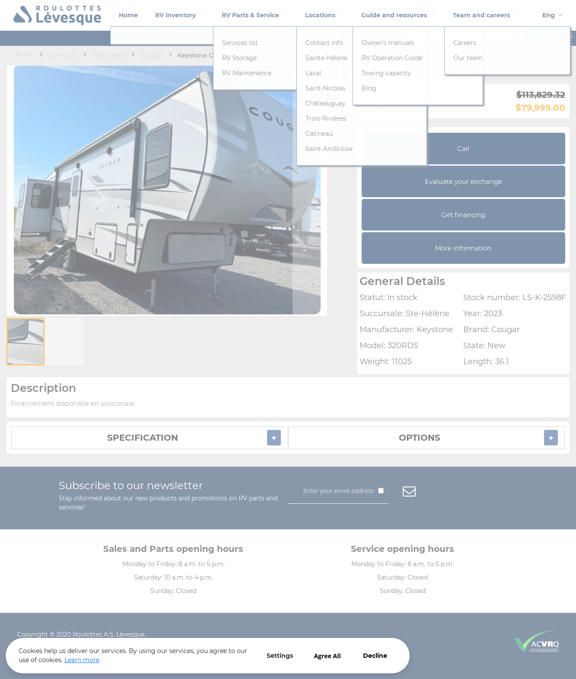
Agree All (229, 648)
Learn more (65, 657)
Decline (276, 648)
